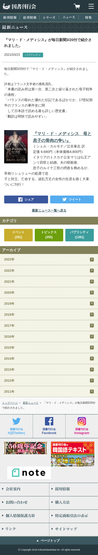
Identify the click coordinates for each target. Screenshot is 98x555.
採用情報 (73, 489)
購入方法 (73, 502)
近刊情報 (29, 17)
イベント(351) (18, 234)
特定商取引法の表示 (73, 516)
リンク (24, 529)
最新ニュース (30, 402)
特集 (88, 17)
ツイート (75, 199)
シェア (29, 199)
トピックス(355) (49, 234)
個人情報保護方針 (24, 516)
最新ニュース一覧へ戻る (49, 210)
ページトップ (50, 540)
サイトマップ (73, 529)
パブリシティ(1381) (79, 234)
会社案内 (24, 489)
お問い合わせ (24, 502)
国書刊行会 (19, 6)
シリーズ (49, 17)
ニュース (69, 17)
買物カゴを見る (77, 6)
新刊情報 (9, 17)
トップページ (10, 402)
